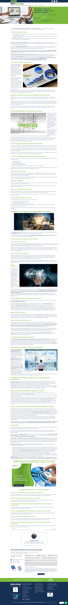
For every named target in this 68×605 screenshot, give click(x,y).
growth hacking (45, 20)
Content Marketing (17, 328)
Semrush (42, 579)
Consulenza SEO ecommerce (27, 588)
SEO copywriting (24, 328)
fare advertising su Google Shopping (21, 305)
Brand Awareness (25, 591)
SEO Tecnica (13, 295)
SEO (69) (36, 592)
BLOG (40, 5)
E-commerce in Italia (39, 42)
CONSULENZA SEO (18, 5)
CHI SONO (12, 5)
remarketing (52, 309)
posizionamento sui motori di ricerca (24, 293)
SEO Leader (52, 438)
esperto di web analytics (52, 400)
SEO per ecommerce (52, 20)
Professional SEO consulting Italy (27, 599)
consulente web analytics (44, 399)
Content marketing (26, 589)
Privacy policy (49, 591)
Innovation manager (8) (39, 589)
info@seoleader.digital (51, 589)
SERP (20, 304)
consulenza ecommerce (36, 28)
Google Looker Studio (40, 392)
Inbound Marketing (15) (39, 588)
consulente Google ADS (45, 308)
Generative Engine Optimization (26, 596)
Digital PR (17, 292)
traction (46, 21)
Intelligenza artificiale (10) (39, 590)
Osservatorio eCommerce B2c (21, 46)
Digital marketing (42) (38, 587)
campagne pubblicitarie (47, 303)
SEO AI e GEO (23, 5)
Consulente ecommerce (39, 19)
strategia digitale (28, 174)
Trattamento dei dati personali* (30, 567)
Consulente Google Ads (27, 587)
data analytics (13, 385)
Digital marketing (38, 18)
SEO (11, 271)
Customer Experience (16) (39, 585)
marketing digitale (50, 34)
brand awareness (40, 314)
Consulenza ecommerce (48, 19)
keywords (46, 293)
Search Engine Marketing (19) (39, 591)
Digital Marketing (29, 393)
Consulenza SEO (25, 586)
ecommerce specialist (39, 20)
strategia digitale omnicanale (40, 21)
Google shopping (38, 309)
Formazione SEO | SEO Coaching (26, 593)
